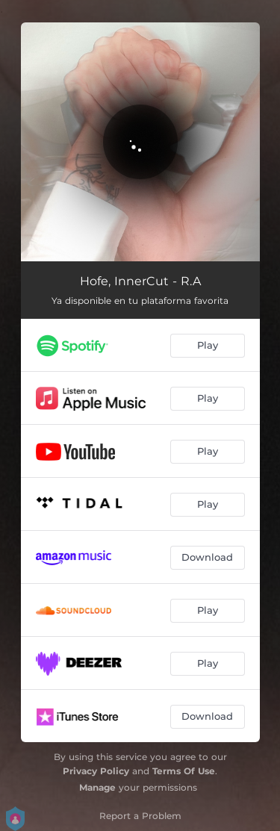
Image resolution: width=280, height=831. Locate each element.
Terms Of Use (183, 770)
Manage (97, 787)
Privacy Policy (96, 770)
